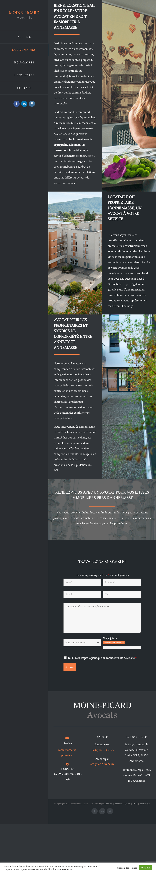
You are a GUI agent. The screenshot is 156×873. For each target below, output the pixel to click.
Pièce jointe (110, 638)
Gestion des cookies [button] (127, 867)
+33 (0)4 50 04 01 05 (102, 750)
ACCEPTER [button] (145, 867)
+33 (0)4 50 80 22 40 (102, 764)
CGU (135, 803)
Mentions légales (122, 803)
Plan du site (145, 803)
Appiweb (108, 803)
